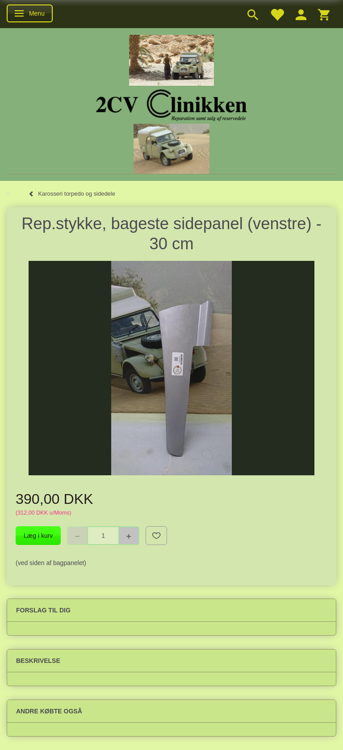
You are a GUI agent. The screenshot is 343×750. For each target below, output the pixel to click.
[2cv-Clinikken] (171, 103)
